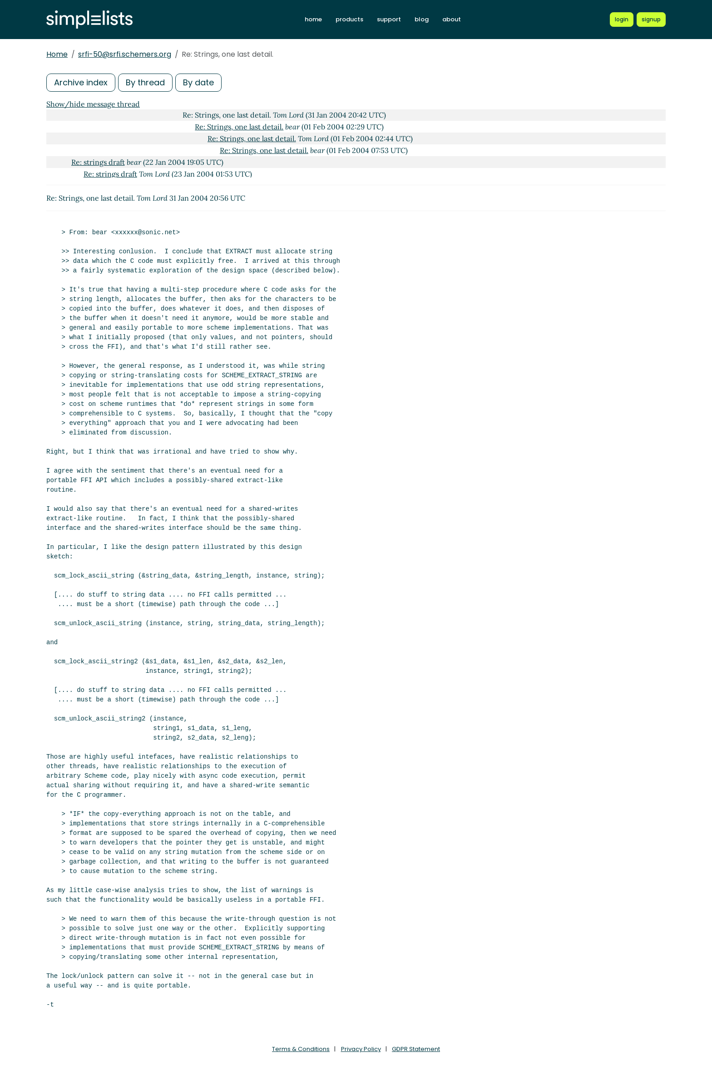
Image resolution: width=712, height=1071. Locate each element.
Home (57, 54)
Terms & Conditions (301, 1049)
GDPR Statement (416, 1049)
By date (198, 82)
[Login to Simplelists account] (621, 19)
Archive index (81, 82)
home (313, 19)
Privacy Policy (361, 1049)
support (389, 19)
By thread (145, 82)
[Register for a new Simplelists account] (651, 19)
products (349, 19)
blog (422, 19)
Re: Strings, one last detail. (239, 126)
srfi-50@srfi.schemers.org (124, 54)
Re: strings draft (98, 162)
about (451, 19)
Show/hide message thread (93, 104)
